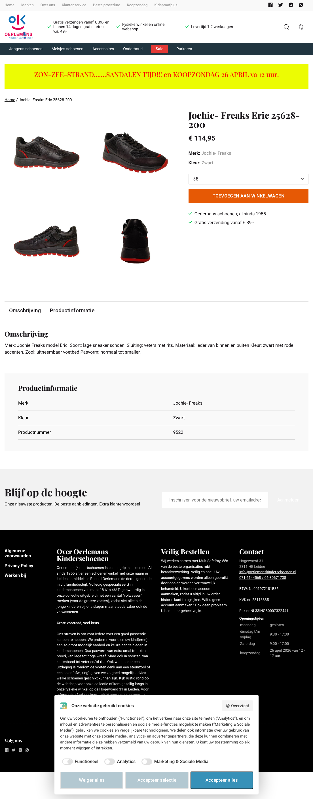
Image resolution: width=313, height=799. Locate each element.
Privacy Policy (19, 565)
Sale (159, 49)
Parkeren (184, 49)
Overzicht (237, 705)
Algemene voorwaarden (18, 553)
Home (9, 5)
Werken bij (15, 575)
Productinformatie (72, 310)
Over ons (48, 5)
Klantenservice (74, 5)
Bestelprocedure (106, 5)
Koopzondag (137, 5)
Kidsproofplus (165, 5)
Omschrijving (25, 310)
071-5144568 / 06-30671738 (262, 578)
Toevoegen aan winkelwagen (249, 196)
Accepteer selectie (157, 780)
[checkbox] (79, 761)
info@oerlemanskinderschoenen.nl (267, 572)
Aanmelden (288, 500)
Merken (27, 5)
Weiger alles (92, 780)
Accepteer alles (222, 780)
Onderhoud (133, 49)
